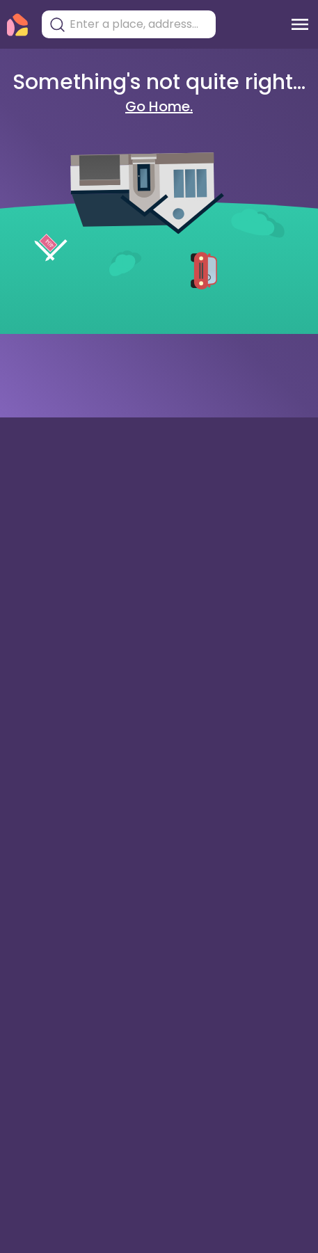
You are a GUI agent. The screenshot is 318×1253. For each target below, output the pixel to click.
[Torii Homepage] (17, 24)
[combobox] (139, 24)
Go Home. (159, 106)
